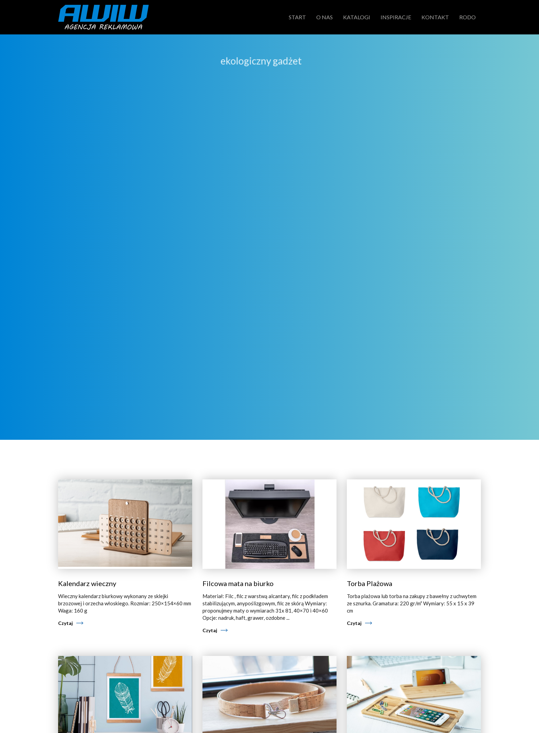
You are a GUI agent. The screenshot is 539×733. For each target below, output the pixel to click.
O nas (324, 17)
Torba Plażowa (369, 583)
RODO (467, 17)
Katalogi (356, 17)
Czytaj (65, 623)
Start (297, 17)
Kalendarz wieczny (87, 583)
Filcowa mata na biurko (238, 583)
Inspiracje (396, 17)
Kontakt (435, 17)
